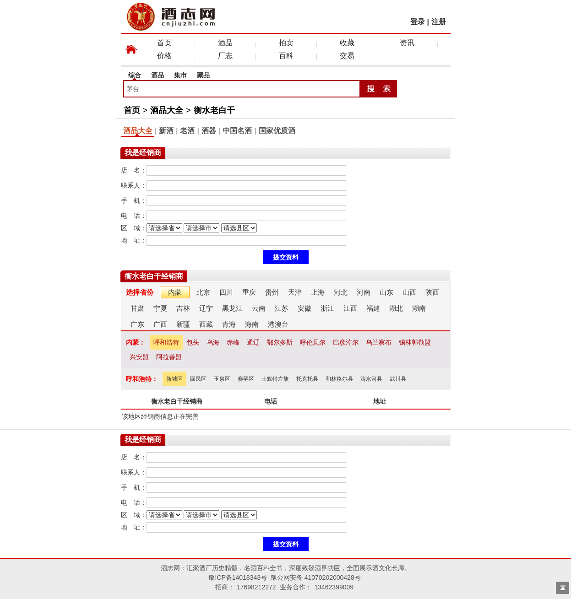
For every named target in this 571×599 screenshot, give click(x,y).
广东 (137, 324)
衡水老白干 (214, 110)
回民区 (198, 379)
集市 (180, 75)
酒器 (208, 131)
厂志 (225, 55)
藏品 (203, 75)
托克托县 (307, 379)
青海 (229, 324)
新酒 (166, 131)
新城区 (174, 379)
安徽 (304, 308)
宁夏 (160, 308)
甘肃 (137, 308)
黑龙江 (232, 308)
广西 (160, 324)
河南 (363, 292)
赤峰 (233, 342)
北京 (203, 292)
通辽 (253, 342)
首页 (164, 43)
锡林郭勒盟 (415, 342)
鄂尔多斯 (280, 342)
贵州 (272, 292)
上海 (318, 292)
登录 (417, 22)
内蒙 (175, 292)
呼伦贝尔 (313, 342)
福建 (373, 308)
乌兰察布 (379, 342)
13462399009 (333, 587)
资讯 (407, 43)
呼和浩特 (166, 342)
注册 (438, 22)
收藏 (347, 43)
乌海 (213, 342)
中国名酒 (237, 131)
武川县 (398, 379)
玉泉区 (222, 379)
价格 (164, 55)
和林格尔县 (339, 379)
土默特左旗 (275, 379)
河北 (341, 292)
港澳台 (278, 324)
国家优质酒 (277, 131)
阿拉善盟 (169, 357)
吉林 (183, 308)
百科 (286, 55)
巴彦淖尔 (346, 342)
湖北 (396, 308)
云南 (259, 308)
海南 (252, 324)
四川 (226, 292)
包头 (192, 342)
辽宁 (206, 308)
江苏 (281, 308)
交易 (347, 55)
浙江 (327, 308)
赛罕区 (246, 379)
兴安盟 (139, 357)
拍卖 (286, 43)
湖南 (419, 308)
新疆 (183, 324)
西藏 (206, 324)
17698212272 (256, 587)
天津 (295, 292)
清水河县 (371, 379)
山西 (409, 292)
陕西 (432, 292)
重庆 (249, 292)
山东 (386, 292)
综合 (134, 75)
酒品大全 (166, 110)
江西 (350, 308)
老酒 (187, 131)
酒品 (225, 43)
